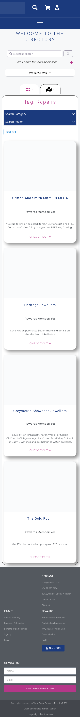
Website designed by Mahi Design (40, 708)
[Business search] (34, 53)
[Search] (68, 53)
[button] (40, 23)
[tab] (29, 89)
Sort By (11, 132)
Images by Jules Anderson (40, 714)
